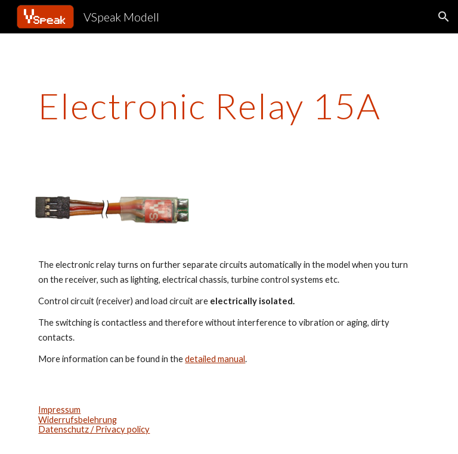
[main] (228, 105)
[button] (443, 16)
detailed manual (215, 359)
